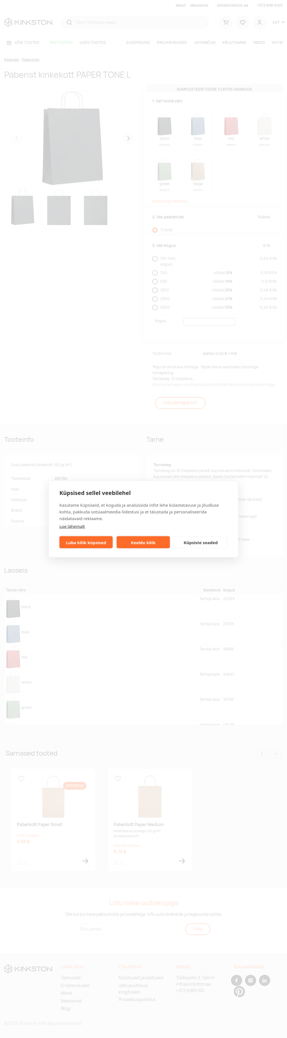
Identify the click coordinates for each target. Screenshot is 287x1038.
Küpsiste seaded (201, 542)
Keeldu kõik (143, 542)
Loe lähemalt (72, 526)
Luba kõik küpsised (86, 542)
